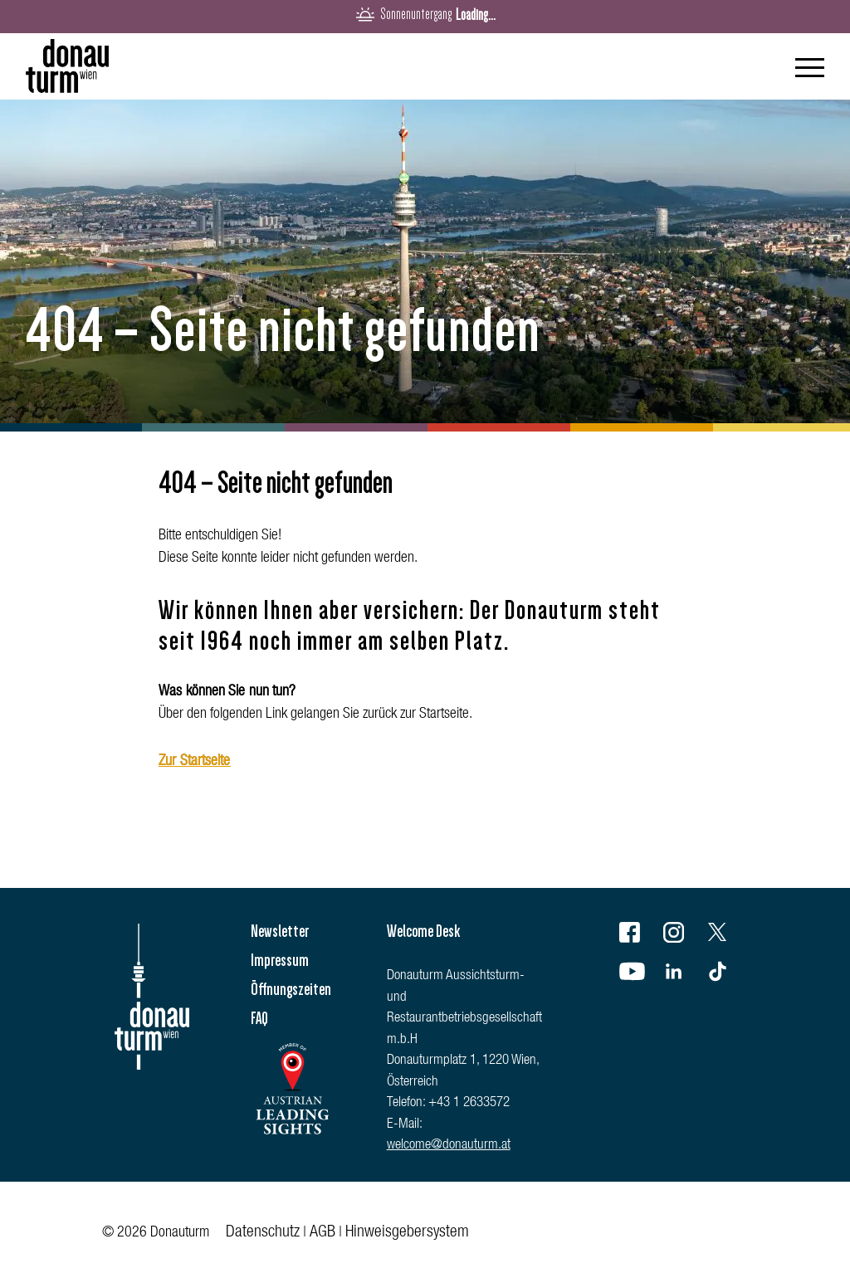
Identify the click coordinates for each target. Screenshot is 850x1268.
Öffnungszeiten (291, 989)
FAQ (259, 1018)
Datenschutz (263, 1233)
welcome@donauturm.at (448, 1146)
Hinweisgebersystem (407, 1233)
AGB (322, 1233)
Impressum (280, 960)
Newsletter (280, 931)
